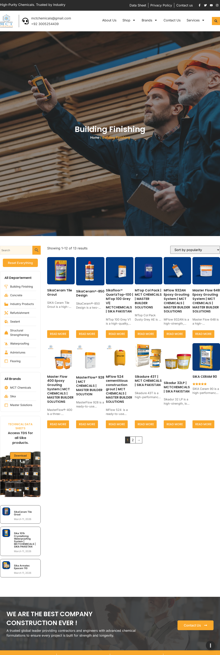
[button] (216, 21)
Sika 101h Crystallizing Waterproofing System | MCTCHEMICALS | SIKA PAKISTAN (25, 540)
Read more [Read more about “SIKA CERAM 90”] (203, 424)
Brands (149, 20)
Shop (129, 20)
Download (20, 456)
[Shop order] (195, 250)
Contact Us (172, 20)
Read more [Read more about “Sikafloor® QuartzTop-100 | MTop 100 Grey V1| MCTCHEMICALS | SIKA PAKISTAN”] (117, 334)
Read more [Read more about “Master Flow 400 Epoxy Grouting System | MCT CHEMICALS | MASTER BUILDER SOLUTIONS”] (58, 424)
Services (196, 20)
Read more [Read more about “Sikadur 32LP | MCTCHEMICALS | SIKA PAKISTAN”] (175, 424)
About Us (109, 20)
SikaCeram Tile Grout (23, 513)
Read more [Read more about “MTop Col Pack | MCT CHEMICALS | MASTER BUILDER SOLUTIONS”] (146, 334)
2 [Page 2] (133, 440)
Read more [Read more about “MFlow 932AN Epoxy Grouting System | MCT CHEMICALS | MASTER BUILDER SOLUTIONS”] (175, 334)
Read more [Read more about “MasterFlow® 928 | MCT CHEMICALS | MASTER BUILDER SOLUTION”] (87, 424)
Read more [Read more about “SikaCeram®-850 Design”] (87, 334)
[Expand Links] (210, 645)
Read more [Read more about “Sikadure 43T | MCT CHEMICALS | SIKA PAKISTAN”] (146, 424)
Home (94, 137)
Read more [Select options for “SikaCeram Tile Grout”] (58, 334)
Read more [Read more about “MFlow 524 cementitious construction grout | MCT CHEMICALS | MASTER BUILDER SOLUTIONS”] (117, 424)
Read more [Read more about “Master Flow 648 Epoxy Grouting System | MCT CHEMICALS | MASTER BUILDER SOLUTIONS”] (203, 334)
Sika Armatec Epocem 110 (22, 567)
